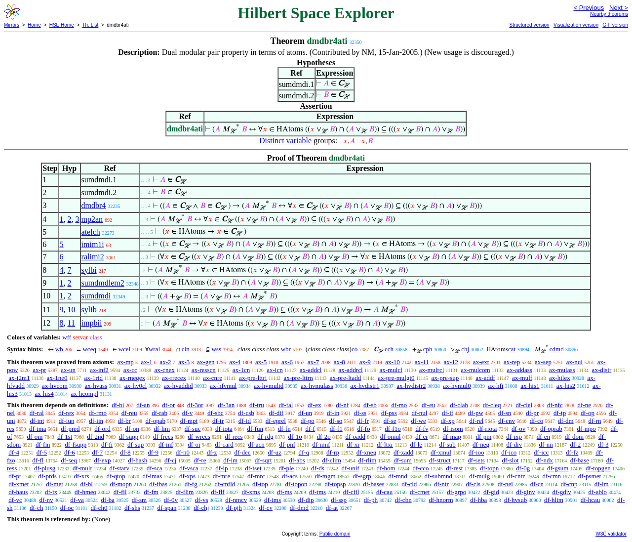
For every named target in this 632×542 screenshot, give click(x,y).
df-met (54, 484)
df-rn (594, 420)
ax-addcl (311, 370)
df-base (579, 460)
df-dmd (299, 507)
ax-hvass (96, 385)
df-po (308, 420)
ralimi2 (92, 256)
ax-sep (543, 362)
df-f (310, 428)
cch (389, 349)
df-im (230, 460)
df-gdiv (561, 492)
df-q (304, 452)
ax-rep (512, 362)
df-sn (505, 413)
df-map (451, 436)
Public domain (335, 534)
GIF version (615, 25)
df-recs (234, 436)
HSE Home (61, 25)
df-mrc (256, 476)
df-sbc (215, 413)
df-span (166, 507)
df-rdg (265, 436)
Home (34, 25)
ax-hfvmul (223, 385)
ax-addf (485, 377)
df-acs (290, 476)
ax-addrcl (350, 370)
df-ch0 (99, 507)
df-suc (193, 428)
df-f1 (336, 428)
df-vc (15, 499)
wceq (89, 349)
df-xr (353, 444)
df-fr (363, 420)
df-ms (284, 492)
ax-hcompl (84, 393)
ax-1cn (241, 370)
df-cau (384, 492)
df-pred (70, 428)
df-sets (476, 460)
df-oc (67, 507)
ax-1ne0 (57, 377)
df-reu (129, 413)
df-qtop (115, 476)
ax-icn (274, 370)
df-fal (285, 405)
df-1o (295, 436)
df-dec (242, 452)
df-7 (97, 452)
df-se (390, 420)
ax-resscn (204, 370)
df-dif (276, 413)
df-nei (505, 484)
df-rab (159, 413)
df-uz (274, 452)
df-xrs (81, 476)
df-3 (603, 444)
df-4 (13, 452)
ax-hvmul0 (457, 385)
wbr (286, 349)
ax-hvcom (55, 385)
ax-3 (184, 362)
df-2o (324, 436)
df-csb (246, 413)
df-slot (510, 460)
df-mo (399, 405)
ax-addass (519, 370)
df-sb (370, 405)
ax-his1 (529, 385)
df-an (143, 405)
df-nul (419, 413)
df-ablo (598, 492)
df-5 (42, 452)
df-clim (331, 460)
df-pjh (234, 507)
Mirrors (11, 25)
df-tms (317, 492)
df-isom (453, 428)
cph (428, 349)
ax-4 (234, 362)
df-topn (489, 468)
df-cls (473, 484)
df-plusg (44, 468)
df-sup (135, 444)
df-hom (385, 468)
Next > (618, 7)
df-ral (37, 413)
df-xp (447, 420)
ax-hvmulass (317, 385)
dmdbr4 (93, 205)
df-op (587, 413)
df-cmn (552, 476)
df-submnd (438, 476)
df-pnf (287, 444)
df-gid (491, 492)
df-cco (420, 468)
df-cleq (492, 405)
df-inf (165, 444)
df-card (224, 444)
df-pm (484, 436)
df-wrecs (199, 436)
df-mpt (189, 420)
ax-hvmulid (268, 385)
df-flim (185, 492)
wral (154, 349)
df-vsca (188, 468)
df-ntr (441, 484)
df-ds (317, 468)
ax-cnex (165, 370)
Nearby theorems (609, 14)
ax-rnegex (132, 377)
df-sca (154, 468)
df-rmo (98, 413)
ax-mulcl (391, 370)
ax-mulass (562, 370)
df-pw (475, 413)
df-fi (107, 444)
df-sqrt (263, 460)
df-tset (253, 468)
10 (72, 309)
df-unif (350, 468)
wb (59, 349)
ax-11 (422, 362)
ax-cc (130, 370)
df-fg (191, 484)
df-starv (119, 468)
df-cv (266, 507)
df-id (244, 420)
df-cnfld (224, 484)
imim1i (92, 244)
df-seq (69, 460)
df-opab (155, 420)
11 (71, 323)
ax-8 (339, 362)
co (354, 349)
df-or (168, 405)
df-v (187, 413)
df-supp (129, 436)
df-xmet (18, 484)
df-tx (51, 492)
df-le (416, 444)
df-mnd (398, 476)
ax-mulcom (475, 370)
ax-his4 (44, 393)
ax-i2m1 (19, 377)
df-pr (532, 413)
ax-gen (205, 362)
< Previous (588, 7)
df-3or (195, 405)
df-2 (575, 444)
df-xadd (403, 452)
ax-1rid (93, 377)
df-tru (256, 405)
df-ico (508, 452)
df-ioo (476, 452)
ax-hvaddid (178, 385)
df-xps (187, 476)
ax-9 (365, 362)
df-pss (389, 413)
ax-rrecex (174, 377)
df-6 (69, 452)
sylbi (89, 270)
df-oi (194, 444)
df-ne (584, 405)
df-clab (459, 405)
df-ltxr (385, 444)
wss (216, 349)
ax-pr (39, 370)
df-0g (523, 468)
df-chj (201, 507)
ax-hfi (495, 385)
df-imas (152, 476)
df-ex (314, 405)
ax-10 (392, 362)
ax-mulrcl (431, 370)
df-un (305, 413)
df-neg (481, 444)
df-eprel (276, 420)
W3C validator (611, 534)
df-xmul (441, 452)
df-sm (139, 499)
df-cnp (568, 484)
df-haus (18, 492)
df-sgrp (362, 476)
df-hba (478, 499)
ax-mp (126, 362)
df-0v (171, 499)
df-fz (572, 452)
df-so (336, 420)
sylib (89, 309)
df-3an (226, 405)
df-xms (250, 492)
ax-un (68, 370)
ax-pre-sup (445, 377)
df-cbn (403, 499)
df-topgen (598, 468)
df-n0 (183, 452)
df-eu (428, 405)
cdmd (557, 349)
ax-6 (287, 362)
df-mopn (121, 484)
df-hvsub (515, 499)
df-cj (170, 460)
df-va (76, 499)
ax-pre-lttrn (298, 377)
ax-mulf (522, 377)
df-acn (256, 444)
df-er (421, 436)
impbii (91, 323)
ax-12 (451, 362)
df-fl (37, 460)
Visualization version (575, 25)
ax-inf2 (99, 370)
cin (186, 349)
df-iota (224, 428)
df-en (543, 436)
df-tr (218, 420)
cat (511, 349)
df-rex (66, 413)
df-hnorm (441, 499)
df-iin (96, 420)
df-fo (363, 428)
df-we (418, 420)
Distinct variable (285, 140)
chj (465, 349)
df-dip (306, 499)
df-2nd (95, 436)
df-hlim (553, 499)
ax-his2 (565, 385)
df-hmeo (85, 492)
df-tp (559, 413)
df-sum (403, 460)
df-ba (108, 499)
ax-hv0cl (135, 385)
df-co (536, 420)
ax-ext (481, 362)
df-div (514, 444)
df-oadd (355, 436)
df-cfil (351, 492)
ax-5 (261, 362)
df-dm (566, 420)
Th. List (90, 25)
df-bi (118, 405)
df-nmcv (236, 499)
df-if (447, 413)
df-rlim (367, 460)
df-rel (476, 420)
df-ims (272, 499)
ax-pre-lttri (253, 377)
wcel (124, 349)
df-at (332, 507)
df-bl (86, 484)
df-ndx (544, 460)
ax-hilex (559, 377)
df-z (212, 452)
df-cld (409, 484)
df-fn (284, 428)
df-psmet (589, 476)
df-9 (153, 452)
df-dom (574, 436)
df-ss (360, 413)
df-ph (371, 499)
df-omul (390, 436)
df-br (124, 420)
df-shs (132, 507)
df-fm (151, 492)
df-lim (162, 428)
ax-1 (147, 362)
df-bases (373, 484)
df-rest (454, 468)
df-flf (217, 492)
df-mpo (586, 428)
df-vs (201, 499)
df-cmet (420, 492)
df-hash (137, 460)
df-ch (36, 507)
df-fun (255, 428)
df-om (35, 436)
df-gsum (557, 468)
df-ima (37, 428)
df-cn (537, 484)
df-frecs (163, 436)
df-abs (297, 460)
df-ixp (514, 436)
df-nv (46, 499)
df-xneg (366, 452)
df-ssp (339, 499)
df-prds (47, 476)
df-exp (102, 460)
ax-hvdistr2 (411, 385)
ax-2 (165, 362)
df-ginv (525, 492)
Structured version (529, 25)
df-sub (447, 444)
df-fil (120, 492)
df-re (200, 460)
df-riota (487, 428)
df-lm (601, 484)
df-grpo (456, 492)
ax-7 (313, 362)
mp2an (92, 219)
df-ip (221, 468)
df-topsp (335, 484)
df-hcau (590, 499)
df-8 (125, 452)
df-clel (523, 405)
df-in (333, 413)
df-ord (102, 428)
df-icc (541, 452)
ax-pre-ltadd (345, 377)
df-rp (332, 452)
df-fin (43, 444)
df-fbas (158, 484)
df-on (132, 428)
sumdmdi (96, 296)
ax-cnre (212, 377)
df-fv (421, 428)
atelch (90, 232)
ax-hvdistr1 (364, 385)
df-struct (440, 460)
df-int (37, 420)
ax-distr (602, 370)
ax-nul (574, 362)
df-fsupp (75, 444)
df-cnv (506, 420)
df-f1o (393, 428)
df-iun (67, 420)
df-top (260, 484)
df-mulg (479, 476)
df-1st (64, 436)
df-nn (546, 444)
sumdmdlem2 (102, 283)
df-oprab (551, 428)
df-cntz (516, 476)
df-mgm (325, 476)
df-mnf (321, 444)
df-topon (296, 484)
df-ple (286, 468)
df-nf (342, 405)
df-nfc (555, 405)
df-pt (14, 476)
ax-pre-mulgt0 (396, 377)
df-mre (221, 476)
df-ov (518, 428)
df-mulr (82, 468)
